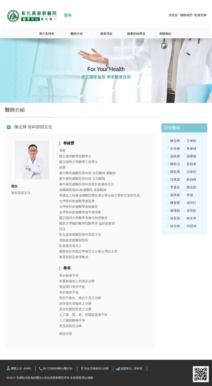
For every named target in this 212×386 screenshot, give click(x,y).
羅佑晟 (175, 172)
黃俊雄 (191, 148)
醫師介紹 (77, 33)
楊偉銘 (175, 210)
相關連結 (165, 33)
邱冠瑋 (191, 226)
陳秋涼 (175, 164)
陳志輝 (175, 141)
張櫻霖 (191, 156)
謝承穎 (175, 195)
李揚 (190, 195)
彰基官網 (200, 15)
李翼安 (175, 187)
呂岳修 (175, 148)
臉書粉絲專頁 (136, 33)
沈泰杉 (191, 172)
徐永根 (175, 226)
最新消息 (106, 33)
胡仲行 (191, 203)
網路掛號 (65, 333)
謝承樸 (175, 156)
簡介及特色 (46, 33)
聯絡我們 (186, 15)
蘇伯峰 (191, 179)
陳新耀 (175, 203)
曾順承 (191, 164)
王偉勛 (191, 141)
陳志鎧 (191, 187)
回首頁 (173, 15)
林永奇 (191, 218)
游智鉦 (191, 210)
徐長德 (175, 218)
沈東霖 (175, 179)
